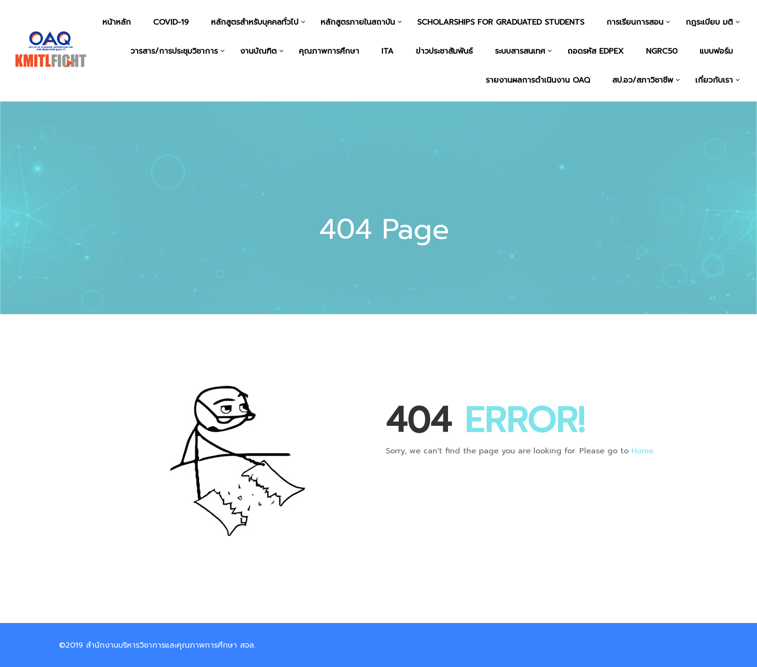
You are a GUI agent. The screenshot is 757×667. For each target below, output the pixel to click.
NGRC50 (661, 51)
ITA (387, 51)
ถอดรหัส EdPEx (595, 51)
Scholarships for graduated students (500, 22)
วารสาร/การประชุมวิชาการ (174, 51)
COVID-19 (171, 22)
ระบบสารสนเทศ (520, 51)
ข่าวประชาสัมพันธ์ (444, 51)
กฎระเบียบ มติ (709, 22)
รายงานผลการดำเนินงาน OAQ (538, 80)
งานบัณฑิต (258, 51)
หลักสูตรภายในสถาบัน (358, 22)
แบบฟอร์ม (716, 51)
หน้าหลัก (116, 22)
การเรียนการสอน (634, 22)
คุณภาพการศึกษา (329, 51)
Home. (643, 451)
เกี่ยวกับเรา (714, 80)
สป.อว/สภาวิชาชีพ (642, 80)
